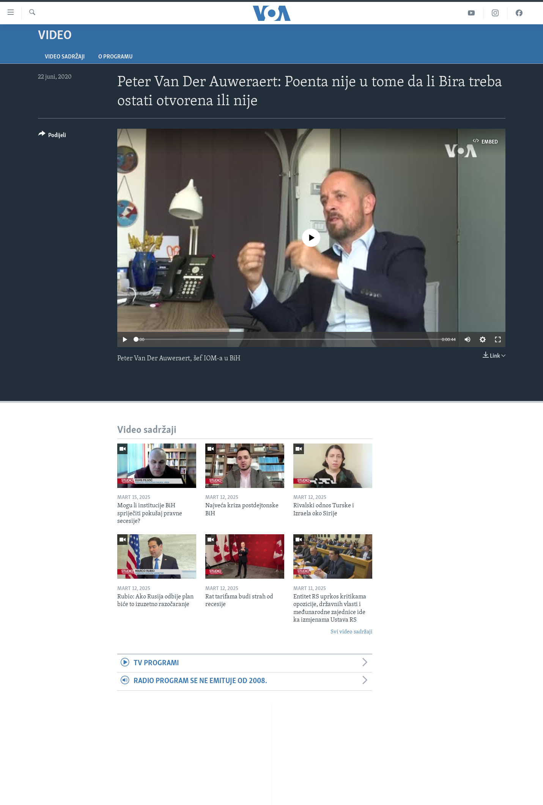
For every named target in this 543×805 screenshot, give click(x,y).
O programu (115, 57)
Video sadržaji (65, 57)
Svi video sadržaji (351, 632)
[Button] (52, 136)
